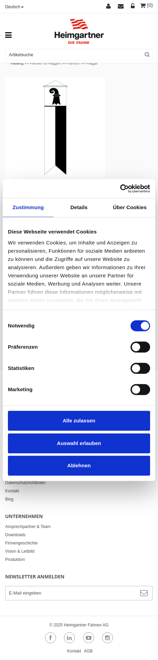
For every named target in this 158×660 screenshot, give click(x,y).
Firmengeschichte (21, 543)
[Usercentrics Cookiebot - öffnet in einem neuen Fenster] (120, 188)
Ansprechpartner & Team (28, 526)
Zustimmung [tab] (28, 207)
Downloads (15, 534)
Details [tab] (79, 207)
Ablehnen (79, 465)
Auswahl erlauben (79, 443)
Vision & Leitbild (19, 551)
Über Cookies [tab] (130, 207)
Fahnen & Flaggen (45, 63)
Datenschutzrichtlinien (25, 482)
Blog (9, 499)
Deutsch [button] (14, 6)
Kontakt (12, 491)
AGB (88, 651)
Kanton (74, 63)
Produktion (15, 559)
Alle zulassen (79, 420)
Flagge (92, 63)
